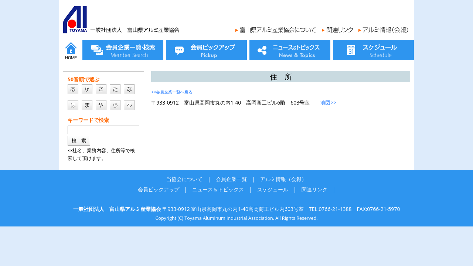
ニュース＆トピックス (218, 189)
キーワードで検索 (88, 119)
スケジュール (272, 189)
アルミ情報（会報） (283, 179)
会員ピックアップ (158, 189)
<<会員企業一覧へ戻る (172, 92)
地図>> (328, 102)
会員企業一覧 (231, 179)
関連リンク (314, 189)
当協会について (184, 179)
